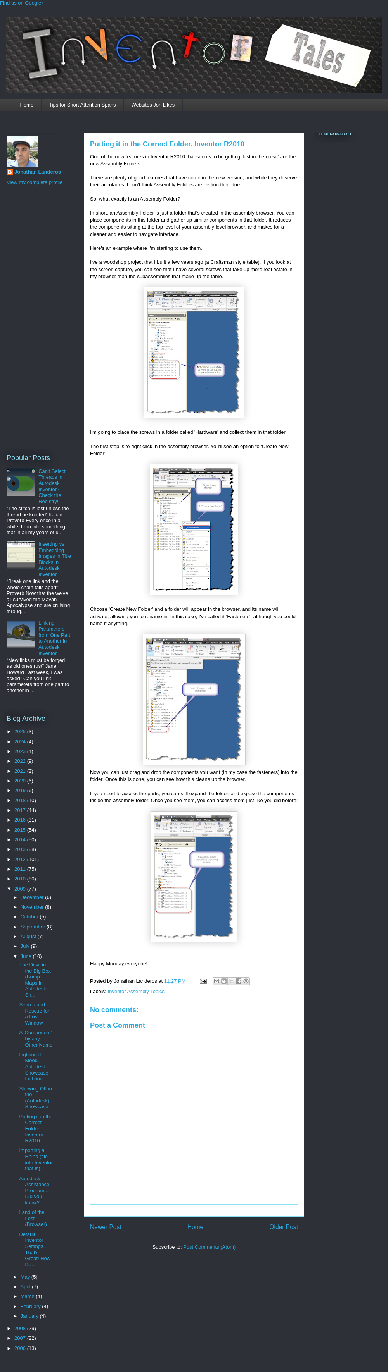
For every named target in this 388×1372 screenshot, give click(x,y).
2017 (20, 810)
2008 (20, 1328)
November (33, 907)
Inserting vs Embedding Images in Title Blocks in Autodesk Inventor (54, 559)
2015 (20, 830)
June (27, 956)
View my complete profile (34, 182)
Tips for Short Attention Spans (82, 105)
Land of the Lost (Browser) (33, 1218)
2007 (20, 1338)
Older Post (283, 1227)
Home (27, 105)
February (31, 1306)
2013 (20, 849)
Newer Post (105, 1227)
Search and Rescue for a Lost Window (34, 1014)
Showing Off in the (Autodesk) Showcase (35, 1098)
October (30, 917)
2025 (20, 731)
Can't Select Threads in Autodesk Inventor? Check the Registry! (52, 486)
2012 (20, 859)
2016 (20, 820)
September (34, 927)
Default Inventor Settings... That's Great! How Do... (34, 1249)
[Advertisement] (38, 318)
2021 (20, 771)
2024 (20, 741)
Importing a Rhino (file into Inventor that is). (36, 1159)
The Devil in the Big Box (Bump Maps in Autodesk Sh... (35, 980)
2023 (20, 751)
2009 (20, 889)
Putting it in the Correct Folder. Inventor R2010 (167, 144)
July (26, 946)
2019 (20, 790)
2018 (20, 800)
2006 (20, 1348)
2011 (20, 869)
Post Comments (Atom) (209, 1247)
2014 (20, 839)
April (26, 1286)
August (29, 936)
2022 (20, 761)
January (30, 1316)
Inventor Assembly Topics (136, 991)
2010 (20, 879)
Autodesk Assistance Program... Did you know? (34, 1190)
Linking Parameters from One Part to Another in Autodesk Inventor (54, 638)
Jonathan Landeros (37, 172)
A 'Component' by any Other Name (35, 1038)
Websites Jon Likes (153, 105)
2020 (20, 781)
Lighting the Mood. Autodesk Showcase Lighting (33, 1066)
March (28, 1296)
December (33, 897)
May (26, 1277)
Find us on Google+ (22, 3)
